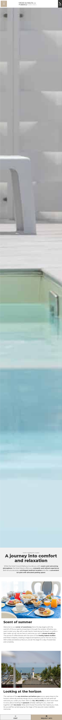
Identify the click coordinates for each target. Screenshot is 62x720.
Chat (15, 718)
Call (60, 5)
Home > (25, 552)
